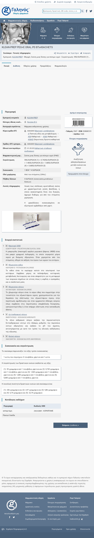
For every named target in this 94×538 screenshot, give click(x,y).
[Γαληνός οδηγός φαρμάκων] (15, 11)
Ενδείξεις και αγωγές (33, 511)
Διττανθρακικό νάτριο (18, 314)
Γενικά (6, 66)
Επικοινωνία (85, 529)
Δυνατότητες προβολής (79, 507)
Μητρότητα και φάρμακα (57, 507)
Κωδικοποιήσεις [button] (37, 21)
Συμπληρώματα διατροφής (35, 519)
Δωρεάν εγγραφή (62, 2)
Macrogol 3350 (15, 246)
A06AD (30, 139)
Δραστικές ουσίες (32, 507)
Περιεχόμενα (57, 529)
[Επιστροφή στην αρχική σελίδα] (12, 508)
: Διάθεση (70, 425)
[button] (82, 11)
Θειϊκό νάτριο (14, 336)
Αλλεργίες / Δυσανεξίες (57, 511)
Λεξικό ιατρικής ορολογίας (58, 515)
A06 (29, 137)
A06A (45, 137)
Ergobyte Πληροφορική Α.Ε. (16, 529)
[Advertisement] (46, 88)
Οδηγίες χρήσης (30, 66)
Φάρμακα (28, 503)
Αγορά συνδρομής (83, 2)
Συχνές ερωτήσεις (77, 511)
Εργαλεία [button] (50, 21)
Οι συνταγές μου (54, 519)
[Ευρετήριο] (73, 53)
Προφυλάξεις (47, 66)
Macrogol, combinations (44, 131)
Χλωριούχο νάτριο (16, 287)
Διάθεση (16, 66)
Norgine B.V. (32, 122)
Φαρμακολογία (62, 66)
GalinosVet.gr (76, 518)
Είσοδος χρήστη (42, 2)
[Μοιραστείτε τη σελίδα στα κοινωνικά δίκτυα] (60, 53)
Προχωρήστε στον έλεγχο (78, 174)
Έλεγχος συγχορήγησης (57, 503)
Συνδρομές (74, 503)
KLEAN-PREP (17, 57)
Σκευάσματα (30, 515)
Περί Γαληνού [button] (63, 21)
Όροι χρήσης (71, 529)
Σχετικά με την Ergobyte (79, 515)
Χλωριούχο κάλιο (16, 265)
